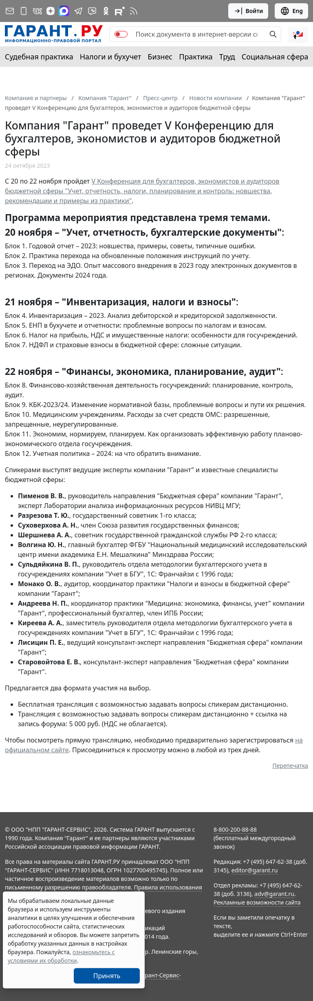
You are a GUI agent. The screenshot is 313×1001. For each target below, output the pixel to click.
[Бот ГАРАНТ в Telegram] (92, 11)
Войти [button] (248, 11)
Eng (291, 11)
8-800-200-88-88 (235, 829)
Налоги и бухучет (110, 56)
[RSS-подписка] (134, 11)
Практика (195, 56)
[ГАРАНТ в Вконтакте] (37, 11)
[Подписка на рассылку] (10, 11)
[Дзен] (50, 11)
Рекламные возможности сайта (257, 902)
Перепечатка (290, 765)
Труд (227, 56)
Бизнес (160, 56)
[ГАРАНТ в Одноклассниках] (106, 11)
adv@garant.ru (274, 894)
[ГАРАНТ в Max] (64, 11)
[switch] (121, 34)
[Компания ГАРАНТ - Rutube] (120, 11)
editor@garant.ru (254, 870)
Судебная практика (39, 56)
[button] (298, 34)
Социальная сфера (275, 56)
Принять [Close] (107, 975)
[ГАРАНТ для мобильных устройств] (24, 11)
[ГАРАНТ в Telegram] (78, 11)
